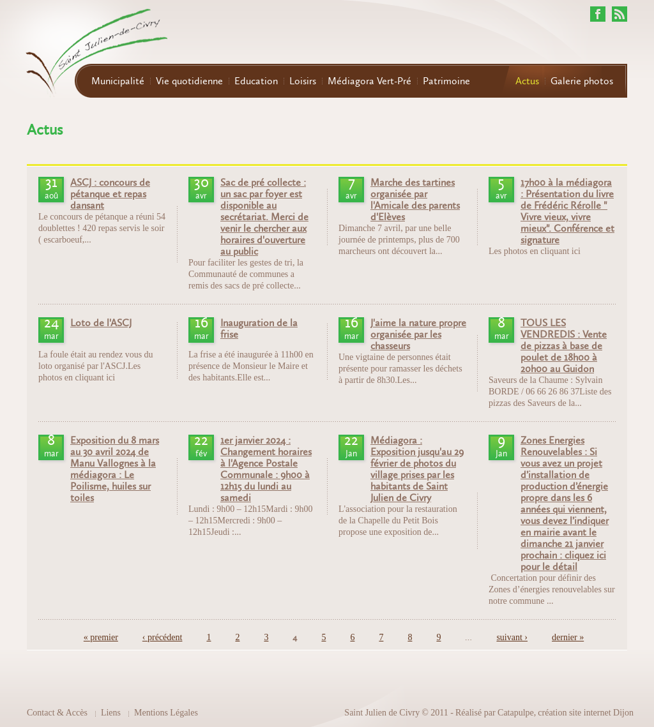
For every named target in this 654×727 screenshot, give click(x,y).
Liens (111, 712)
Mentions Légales (166, 712)
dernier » (568, 637)
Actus (527, 81)
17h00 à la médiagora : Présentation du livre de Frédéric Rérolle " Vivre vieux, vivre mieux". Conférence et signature (567, 211)
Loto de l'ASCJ (101, 323)
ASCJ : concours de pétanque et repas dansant (110, 194)
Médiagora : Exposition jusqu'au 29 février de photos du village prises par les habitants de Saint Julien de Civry (417, 469)
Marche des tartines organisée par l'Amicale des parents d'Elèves (415, 200)
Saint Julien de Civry (382, 712)
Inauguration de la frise (259, 328)
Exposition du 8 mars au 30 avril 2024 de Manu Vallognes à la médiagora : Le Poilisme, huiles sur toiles (114, 469)
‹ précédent (162, 637)
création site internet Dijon (586, 712)
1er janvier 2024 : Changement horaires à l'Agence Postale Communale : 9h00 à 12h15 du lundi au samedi (266, 469)
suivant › (512, 637)
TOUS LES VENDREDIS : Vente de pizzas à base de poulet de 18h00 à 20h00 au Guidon (564, 346)
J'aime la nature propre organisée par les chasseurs (418, 334)
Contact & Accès (57, 712)
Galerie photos (582, 81)
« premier (101, 637)
